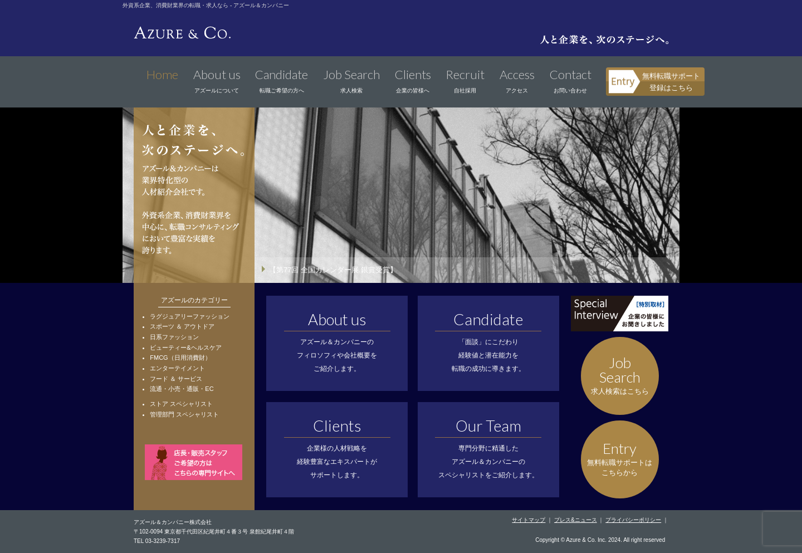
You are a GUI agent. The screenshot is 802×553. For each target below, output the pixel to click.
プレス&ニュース (575, 520)
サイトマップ (528, 520)
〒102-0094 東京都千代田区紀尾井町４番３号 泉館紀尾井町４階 (214, 531)
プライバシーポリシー (633, 520)
